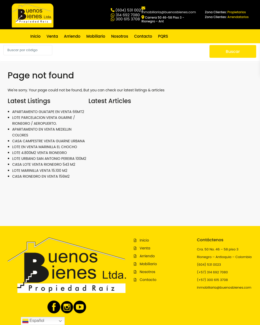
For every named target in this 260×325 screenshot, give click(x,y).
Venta (52, 36)
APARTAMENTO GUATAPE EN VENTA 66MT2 (48, 111)
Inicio (35, 36)
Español (33, 321)
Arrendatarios (238, 17)
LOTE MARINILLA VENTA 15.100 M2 (39, 170)
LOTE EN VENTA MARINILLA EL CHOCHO (44, 146)
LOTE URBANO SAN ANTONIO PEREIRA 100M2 (49, 158)
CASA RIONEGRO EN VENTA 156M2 (41, 176)
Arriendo (72, 36)
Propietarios (237, 12)
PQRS (163, 36)
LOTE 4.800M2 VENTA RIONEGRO (39, 152)
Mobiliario (95, 36)
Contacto (143, 36)
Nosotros (119, 36)
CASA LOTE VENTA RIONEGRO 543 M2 (43, 164)
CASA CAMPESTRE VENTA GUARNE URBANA (48, 141)
